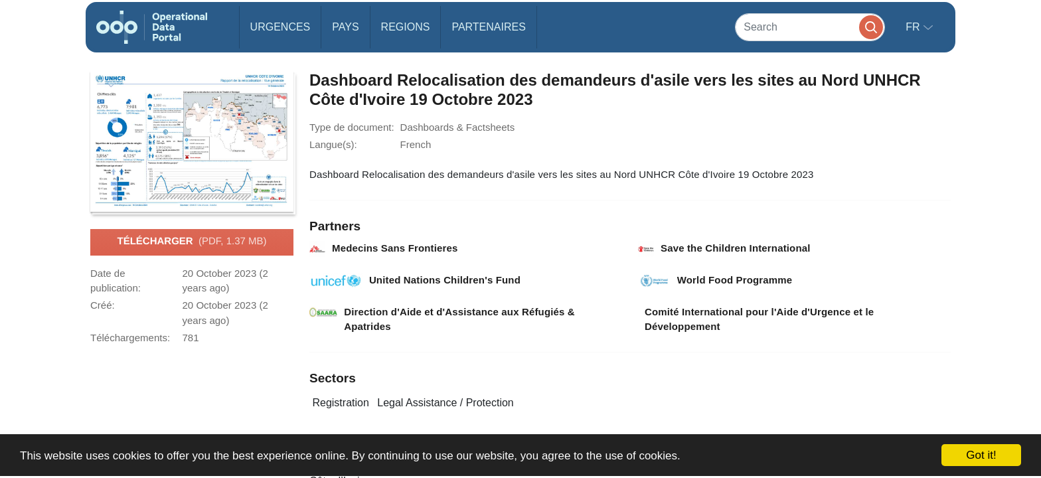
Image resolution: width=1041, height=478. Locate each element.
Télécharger (191, 242)
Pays (345, 27)
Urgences (280, 27)
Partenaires (488, 27)
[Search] (810, 26)
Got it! (981, 455)
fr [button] (914, 27)
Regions (405, 27)
